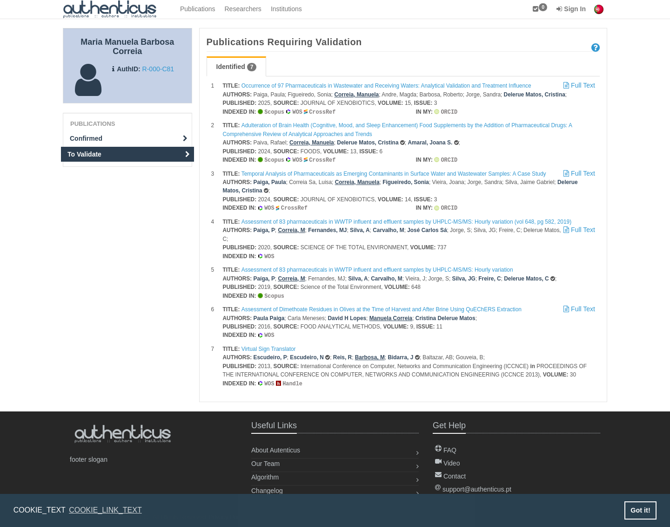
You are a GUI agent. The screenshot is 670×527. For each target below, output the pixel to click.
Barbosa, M (370, 354)
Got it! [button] (640, 510)
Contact (450, 473)
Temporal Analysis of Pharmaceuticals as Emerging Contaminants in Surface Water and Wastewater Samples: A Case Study (393, 173)
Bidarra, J (400, 354)
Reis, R (342, 354)
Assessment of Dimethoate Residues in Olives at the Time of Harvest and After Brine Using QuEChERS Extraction (381, 307)
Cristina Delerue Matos (445, 316)
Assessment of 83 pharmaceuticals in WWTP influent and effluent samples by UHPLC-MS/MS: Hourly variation (377, 268)
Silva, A (360, 229)
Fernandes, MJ (327, 229)
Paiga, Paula (270, 181)
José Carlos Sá (427, 229)
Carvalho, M (388, 229)
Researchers (243, 9)
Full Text (578, 85)
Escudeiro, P (270, 354)
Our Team (265, 460)
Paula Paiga (269, 316)
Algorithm (265, 474)
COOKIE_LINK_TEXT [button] (105, 510)
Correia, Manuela (356, 94)
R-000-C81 (158, 69)
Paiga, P (264, 229)
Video (447, 460)
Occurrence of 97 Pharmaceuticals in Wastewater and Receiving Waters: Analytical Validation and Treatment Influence (386, 85)
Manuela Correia (391, 316)
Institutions (286, 9)
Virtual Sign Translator (268, 346)
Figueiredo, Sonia (405, 181)
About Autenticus (275, 447)
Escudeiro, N (307, 354)
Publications (197, 9)
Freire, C (489, 277)
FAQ (445, 447)
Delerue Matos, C (526, 277)
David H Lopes (347, 316)
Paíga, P (264, 277)
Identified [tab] (236, 67)
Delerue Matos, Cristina (534, 94)
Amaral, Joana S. (430, 142)
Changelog (267, 487)
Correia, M (291, 229)
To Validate (128, 154)
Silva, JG (464, 277)
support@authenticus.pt (473, 486)
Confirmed (129, 138)
